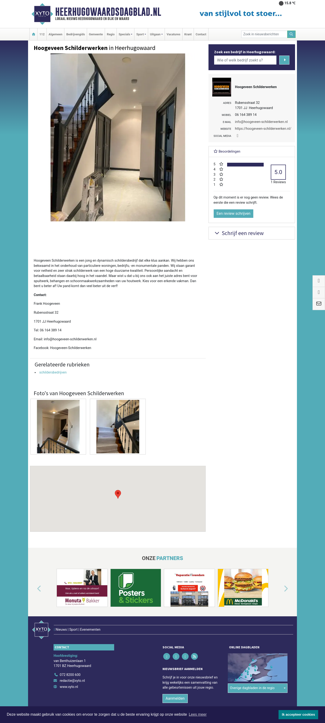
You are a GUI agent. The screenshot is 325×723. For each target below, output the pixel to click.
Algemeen (55, 34)
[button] (118, 494)
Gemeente (96, 34)
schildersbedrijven (53, 372)
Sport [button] (140, 34)
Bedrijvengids (75, 34)
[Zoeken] (291, 34)
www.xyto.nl (69, 687)
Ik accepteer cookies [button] (298, 714)
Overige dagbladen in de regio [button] (252, 688)
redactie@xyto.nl (72, 681)
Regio (111, 34)
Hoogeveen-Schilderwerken (70, 348)
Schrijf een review (238, 233)
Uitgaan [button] (155, 34)
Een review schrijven (233, 213)
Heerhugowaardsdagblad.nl (108, 12)
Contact (201, 34)
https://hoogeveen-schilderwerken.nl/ (263, 129)
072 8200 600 (70, 675)
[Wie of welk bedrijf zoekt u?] (245, 60)
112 (42, 34)
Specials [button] (124, 34)
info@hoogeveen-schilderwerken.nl (70, 339)
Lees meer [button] (198, 714)
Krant (188, 34)
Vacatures (173, 34)
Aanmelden (175, 698)
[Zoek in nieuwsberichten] (264, 34)
